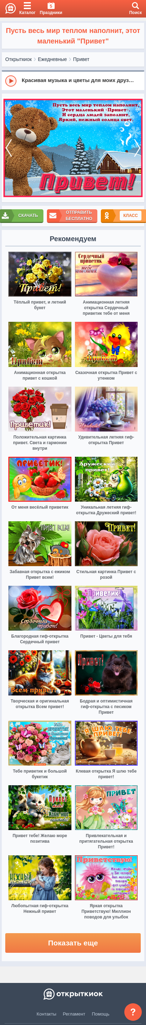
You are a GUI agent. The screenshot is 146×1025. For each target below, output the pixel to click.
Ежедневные (52, 59)
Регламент (74, 1014)
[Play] (10, 81)
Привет (81, 59)
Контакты (46, 1014)
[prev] (9, 148)
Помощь (100, 1014)
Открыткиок (18, 59)
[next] (137, 148)
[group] (73, 80)
